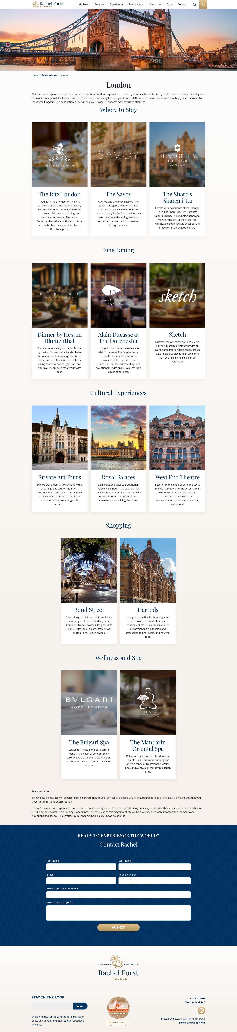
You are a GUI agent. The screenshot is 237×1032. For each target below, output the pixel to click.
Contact (181, 4)
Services (99, 4)
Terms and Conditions (192, 1021)
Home (35, 75)
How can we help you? (58, 903)
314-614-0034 (197, 997)
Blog (169, 4)
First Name (52, 861)
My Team (84, 4)
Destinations (136, 4)
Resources (155, 4)
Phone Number (127, 875)
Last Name (124, 861)
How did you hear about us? (62, 889)
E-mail (49, 875)
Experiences (116, 4)
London (64, 75)
